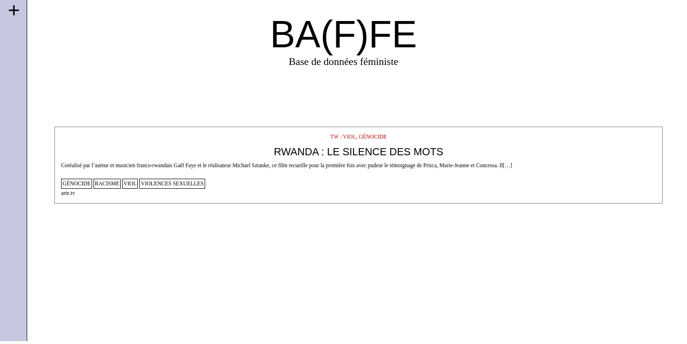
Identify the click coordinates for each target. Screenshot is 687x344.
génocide (76, 183)
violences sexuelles (172, 183)
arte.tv (68, 193)
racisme (107, 183)
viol (130, 183)
